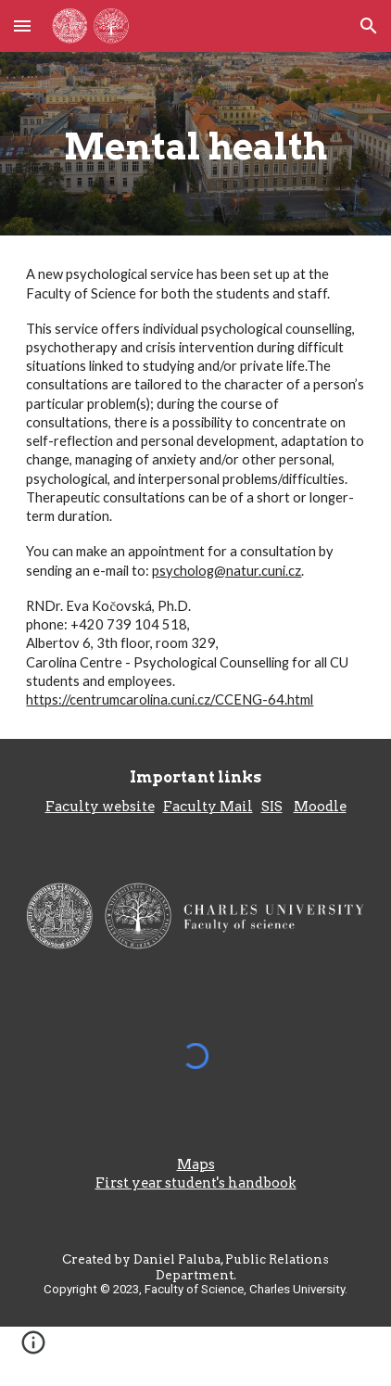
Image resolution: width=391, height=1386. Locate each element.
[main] (195, 143)
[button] (22, 25)
